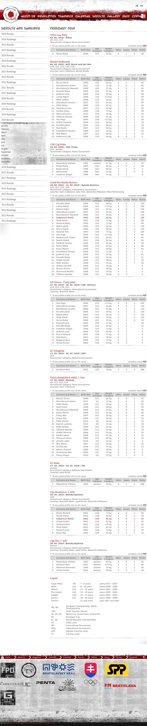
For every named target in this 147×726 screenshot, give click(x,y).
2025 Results (7, 44)
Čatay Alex (61, 415)
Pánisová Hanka (64, 438)
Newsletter (47, 16)
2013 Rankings (8, 220)
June (3, 142)
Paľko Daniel (62, 421)
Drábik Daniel (62, 260)
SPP (117, 670)
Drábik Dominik (63, 122)
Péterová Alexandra (65, 567)
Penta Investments (45, 682)
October (4, 155)
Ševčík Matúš (62, 240)
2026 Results (7, 34)
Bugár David (62, 169)
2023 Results (7, 66)
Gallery (113, 16)
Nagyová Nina (63, 340)
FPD (7, 670)
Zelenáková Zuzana (65, 102)
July (2, 145)
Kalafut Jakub (62, 435)
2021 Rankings (8, 93)
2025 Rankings (8, 50)
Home (5, 657)
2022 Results (7, 77)
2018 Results (7, 120)
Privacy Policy (50, 723)
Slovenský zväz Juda (28, 670)
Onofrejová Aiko (64, 452)
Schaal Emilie (62, 343)
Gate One (7, 697)
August (4, 149)
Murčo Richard (63, 334)
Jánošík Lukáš (62, 441)
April (3, 136)
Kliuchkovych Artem (65, 85)
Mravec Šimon (63, 268)
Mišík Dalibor (62, 100)
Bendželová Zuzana (65, 309)
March (4, 132)
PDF (145, 46)
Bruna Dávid (62, 83)
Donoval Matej (63, 223)
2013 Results (7, 215)
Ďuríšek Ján (61, 447)
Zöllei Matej (62, 105)
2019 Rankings (8, 114)
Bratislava (120, 686)
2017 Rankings (8, 178)
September (6, 152)
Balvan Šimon (62, 398)
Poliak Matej (62, 166)
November (5, 159)
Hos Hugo (61, 119)
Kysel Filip (61, 533)
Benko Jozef (62, 172)
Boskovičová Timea (65, 237)
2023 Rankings (8, 71)
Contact (138, 16)
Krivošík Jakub (63, 125)
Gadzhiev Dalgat (64, 174)
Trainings (65, 16)
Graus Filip (61, 418)
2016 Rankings (8, 188)
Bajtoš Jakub (62, 226)
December (5, 162)
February (5, 129)
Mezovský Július (63, 114)
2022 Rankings (8, 82)
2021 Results (7, 87)
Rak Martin (61, 128)
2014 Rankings (8, 210)
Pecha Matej (62, 54)
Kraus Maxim (62, 249)
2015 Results (7, 194)
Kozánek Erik (62, 232)
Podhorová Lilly (63, 136)
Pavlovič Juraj (62, 323)
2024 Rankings (8, 60)
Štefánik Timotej (64, 243)
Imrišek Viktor (63, 111)
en (141, 5)
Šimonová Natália (64, 271)
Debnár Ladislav (64, 424)
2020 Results (7, 98)
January (4, 126)
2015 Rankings (8, 199)
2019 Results (7, 109)
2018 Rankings (8, 167)
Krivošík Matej (63, 91)
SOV (90, 674)
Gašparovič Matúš (65, 218)
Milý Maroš (61, 134)
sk (137, 5)
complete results (135, 46)
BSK (58, 669)
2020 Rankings (8, 103)
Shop (126, 16)
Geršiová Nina (63, 369)
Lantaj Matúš (62, 97)
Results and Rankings (20, 28)
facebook (131, 657)
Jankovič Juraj (62, 94)
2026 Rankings (8, 39)
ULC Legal (15, 684)
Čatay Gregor (62, 455)
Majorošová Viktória (65, 163)
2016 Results (7, 183)
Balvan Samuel (63, 449)
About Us (28, 16)
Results (98, 16)
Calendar (82, 16)
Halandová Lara (63, 108)
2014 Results (7, 204)
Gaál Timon (61, 407)
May (3, 139)
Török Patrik (62, 220)
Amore (67, 685)
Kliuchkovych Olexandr (67, 88)
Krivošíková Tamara (65, 131)
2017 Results (7, 172)
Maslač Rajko (62, 209)
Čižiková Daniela (64, 117)
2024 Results (7, 55)
